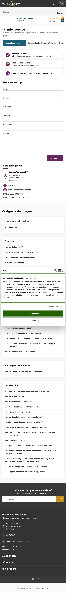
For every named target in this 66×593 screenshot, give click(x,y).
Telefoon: (7, 116)
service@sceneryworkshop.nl (17, 541)
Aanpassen (33, 321)
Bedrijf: (6, 98)
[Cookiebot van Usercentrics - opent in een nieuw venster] (53, 270)
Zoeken (60, 12)
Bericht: (6, 134)
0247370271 (11, 535)
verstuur (55, 158)
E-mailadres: (8, 107)
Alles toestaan (33, 313)
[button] (54, 3)
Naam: (5, 89)
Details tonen (54, 306)
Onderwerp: (7, 125)
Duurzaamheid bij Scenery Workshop (42, 43)
